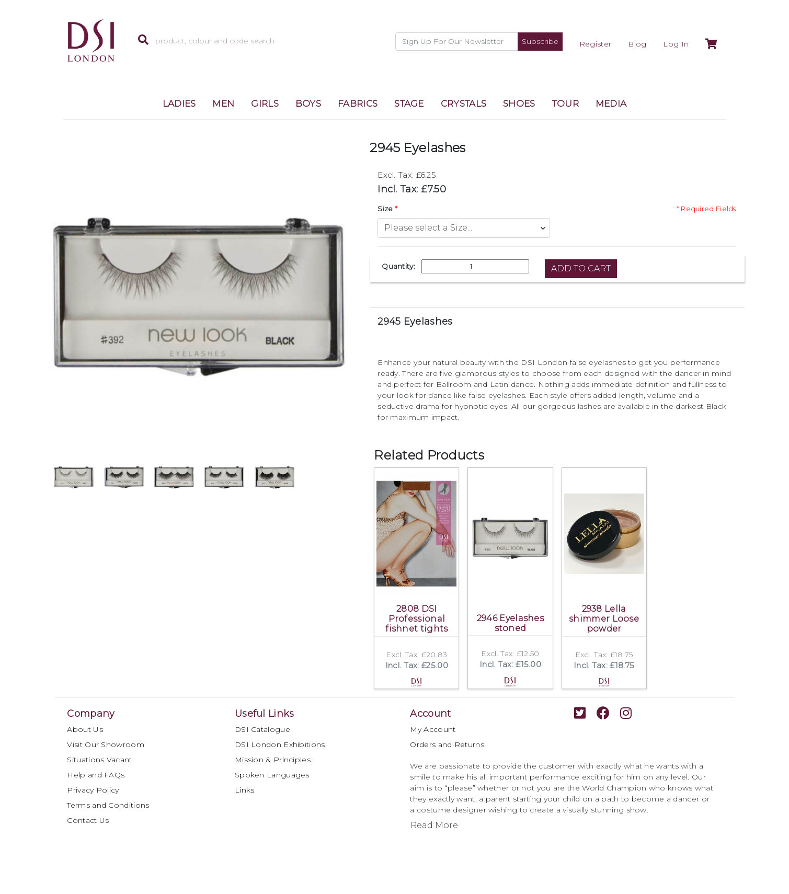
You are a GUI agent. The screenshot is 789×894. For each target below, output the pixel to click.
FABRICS (358, 103)
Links (245, 790)
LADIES (179, 103)
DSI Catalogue (262, 729)
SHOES (519, 103)
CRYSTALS (463, 103)
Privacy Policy (93, 790)
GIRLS (265, 103)
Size (385, 208)
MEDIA (611, 103)
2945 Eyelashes (415, 321)
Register (595, 44)
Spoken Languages (272, 775)
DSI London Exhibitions (280, 744)
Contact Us (88, 820)
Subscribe (540, 41)
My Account (432, 729)
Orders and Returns (447, 744)
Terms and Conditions (108, 805)
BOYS (308, 103)
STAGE (409, 103)
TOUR (565, 103)
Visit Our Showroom (105, 744)
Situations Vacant (99, 759)
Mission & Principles (273, 759)
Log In (676, 44)
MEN (223, 103)
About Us (84, 729)
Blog (637, 44)
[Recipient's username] (456, 41)
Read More (434, 825)
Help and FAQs (95, 775)
